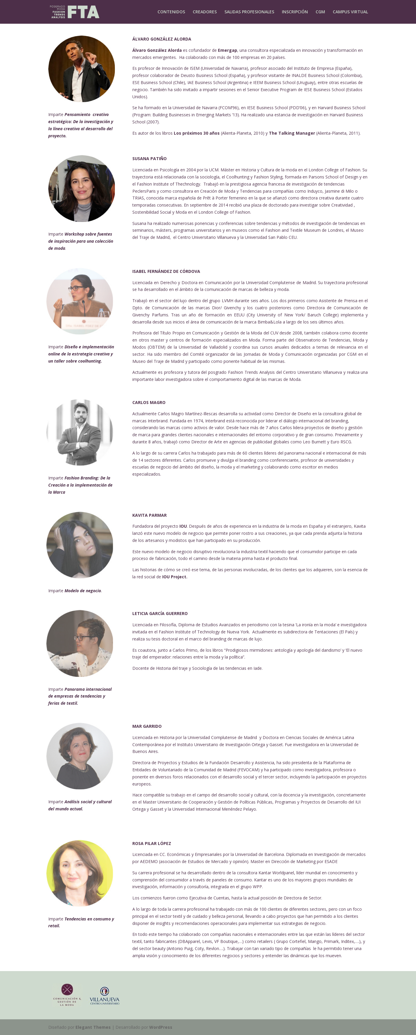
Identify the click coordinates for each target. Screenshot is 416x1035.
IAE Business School (206, 82)
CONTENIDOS (171, 12)
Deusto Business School (204, 75)
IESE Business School (324, 89)
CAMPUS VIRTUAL (350, 12)
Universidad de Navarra (195, 107)
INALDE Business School (315, 75)
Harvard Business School (341, 107)
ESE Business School (152, 82)
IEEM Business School (274, 82)
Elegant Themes (93, 1027)
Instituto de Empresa (314, 68)
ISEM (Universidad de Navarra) (219, 68)
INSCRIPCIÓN (295, 12)
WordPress (160, 1027)
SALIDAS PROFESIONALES (249, 12)
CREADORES (205, 12)
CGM (320, 12)
